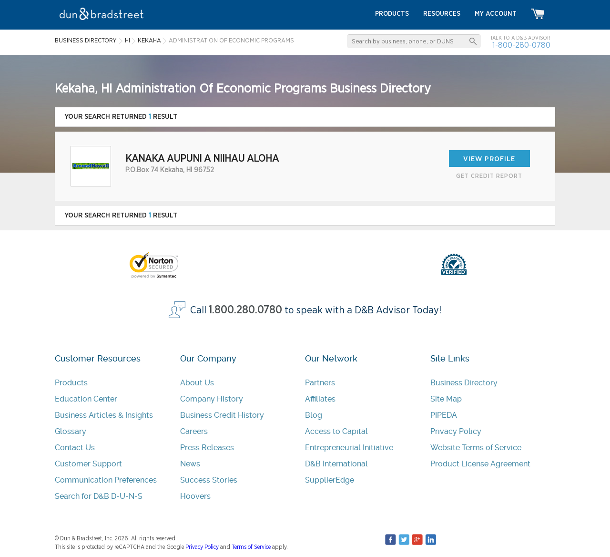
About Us (197, 382)
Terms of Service (251, 547)
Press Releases (207, 447)
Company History (211, 398)
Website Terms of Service (475, 447)
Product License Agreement (480, 463)
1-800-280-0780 (521, 45)
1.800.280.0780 (245, 310)
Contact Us (75, 447)
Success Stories (208, 480)
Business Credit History (222, 415)
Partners (320, 382)
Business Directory (464, 382)
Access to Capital (336, 431)
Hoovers (195, 496)
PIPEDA (443, 415)
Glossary (70, 431)
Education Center (86, 398)
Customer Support (88, 463)
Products (71, 382)
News (190, 463)
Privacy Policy (455, 431)
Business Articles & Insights (104, 415)
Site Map (446, 398)
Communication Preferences (106, 480)
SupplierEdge (329, 480)
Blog (313, 415)
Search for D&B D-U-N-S (98, 496)
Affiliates (320, 398)
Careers (194, 431)
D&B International (336, 463)
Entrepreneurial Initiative (349, 447)
